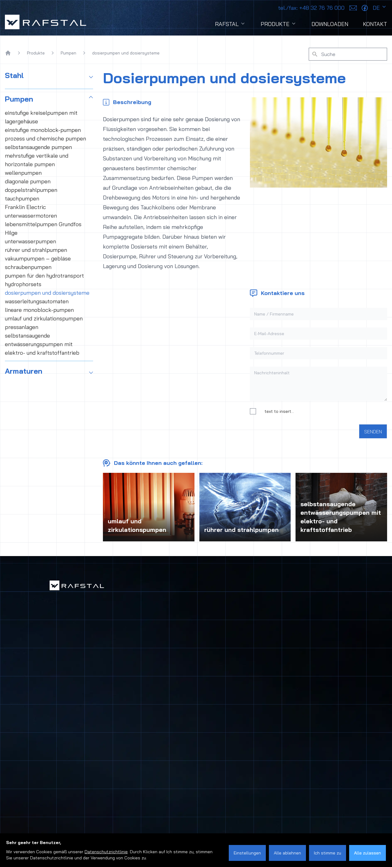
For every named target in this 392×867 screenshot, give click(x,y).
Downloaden (329, 24)
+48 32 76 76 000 (311, 7)
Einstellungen (247, 853)
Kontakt (375, 24)
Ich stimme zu (327, 853)
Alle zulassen (367, 853)
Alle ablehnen (287, 853)
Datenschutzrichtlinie (106, 851)
